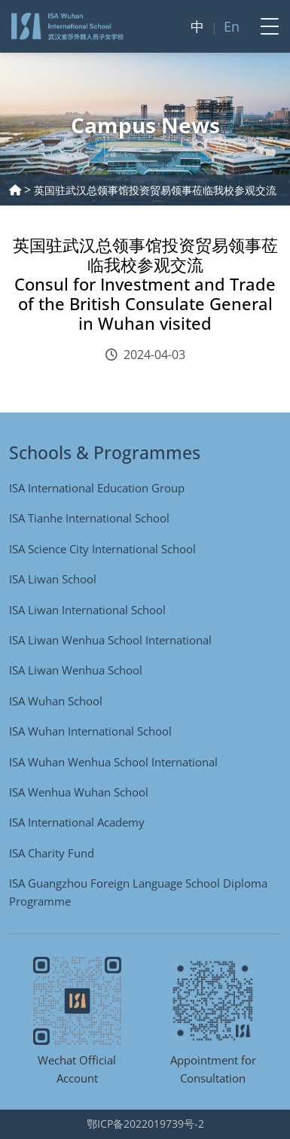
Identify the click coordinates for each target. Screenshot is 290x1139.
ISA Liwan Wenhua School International (110, 639)
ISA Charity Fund (51, 852)
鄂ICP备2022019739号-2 (145, 1123)
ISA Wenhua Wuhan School (78, 791)
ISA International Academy (77, 822)
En (232, 26)
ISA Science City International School (102, 548)
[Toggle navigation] (265, 26)
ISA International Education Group (97, 487)
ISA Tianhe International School (89, 517)
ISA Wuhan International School (90, 731)
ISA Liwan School (52, 578)
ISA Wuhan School (55, 700)
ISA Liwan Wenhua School (75, 670)
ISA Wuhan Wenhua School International (113, 761)
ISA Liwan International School (87, 609)
